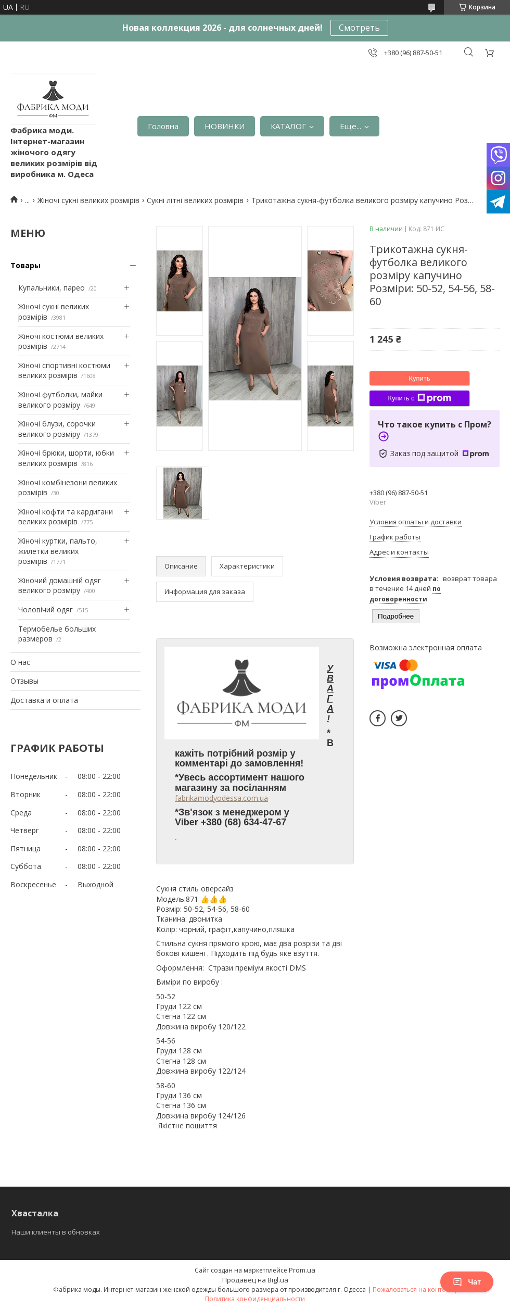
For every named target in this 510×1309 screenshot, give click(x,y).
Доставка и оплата (44, 700)
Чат (467, 1282)
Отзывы (24, 681)
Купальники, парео (51, 288)
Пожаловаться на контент (412, 1289)
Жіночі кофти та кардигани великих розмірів (65, 517)
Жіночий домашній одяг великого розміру (59, 585)
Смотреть (359, 27)
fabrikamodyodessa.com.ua (221, 798)
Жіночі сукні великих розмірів (88, 200)
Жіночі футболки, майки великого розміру (60, 399)
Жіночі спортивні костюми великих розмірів (64, 370)
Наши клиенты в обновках (55, 1232)
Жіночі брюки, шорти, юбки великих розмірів (66, 458)
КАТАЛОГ (288, 126)
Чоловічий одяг (45, 609)
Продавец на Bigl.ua (255, 1280)
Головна (163, 126)
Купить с (419, 398)
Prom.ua (302, 1270)
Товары (25, 265)
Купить (419, 378)
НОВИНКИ (225, 126)
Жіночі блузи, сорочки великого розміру (57, 429)
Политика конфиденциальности (255, 1298)
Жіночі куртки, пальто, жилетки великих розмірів (57, 551)
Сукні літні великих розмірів (195, 200)
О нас (20, 662)
